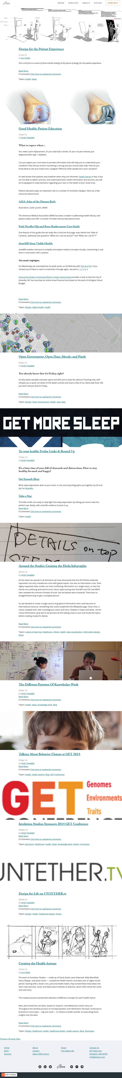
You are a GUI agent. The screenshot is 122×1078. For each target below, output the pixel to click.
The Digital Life (67, 1051)
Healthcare (47, 632)
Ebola (21, 635)
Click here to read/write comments (45, 74)
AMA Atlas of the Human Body (37, 202)
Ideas (34, 79)
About (86, 3)
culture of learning (33, 632)
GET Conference (57, 774)
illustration (89, 1031)
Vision (98, 3)
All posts (12, 1039)
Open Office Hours (41, 1054)
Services (73, 3)
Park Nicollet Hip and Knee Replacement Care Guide (49, 226)
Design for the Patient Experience (41, 49)
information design (91, 632)
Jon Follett (25, 58)
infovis (56, 632)
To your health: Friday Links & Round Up (47, 451)
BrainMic (29, 488)
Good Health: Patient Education (40, 129)
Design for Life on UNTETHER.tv (42, 894)
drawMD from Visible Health (36, 243)
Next (18, 1039)
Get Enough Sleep (29, 479)
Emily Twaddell (27, 137)
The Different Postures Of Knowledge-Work (48, 684)
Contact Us (94, 1047)
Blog (55, 704)
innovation (85, 844)
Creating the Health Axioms (37, 963)
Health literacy (85, 176)
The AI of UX (86, 266)
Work (61, 3)
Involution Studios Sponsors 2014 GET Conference (53, 824)
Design (28, 307)
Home (6, 1047)
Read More (23, 71)
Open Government (40, 402)
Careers (36, 1051)
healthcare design (47, 914)
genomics (29, 844)
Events (76, 844)
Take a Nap (25, 496)
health (28, 79)
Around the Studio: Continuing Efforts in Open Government (45, 277)
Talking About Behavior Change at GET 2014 (49, 754)
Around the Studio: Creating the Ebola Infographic (53, 566)
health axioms (38, 774)
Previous (4, 1039)
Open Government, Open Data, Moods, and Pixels (52, 357)
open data (61, 402)
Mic (20, 488)
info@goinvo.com (97, 1057)
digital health (38, 307)
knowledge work (45, 704)
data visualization (74, 632)
